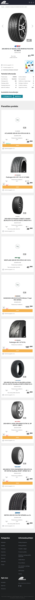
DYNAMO (17, 216)
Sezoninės (3, 555)
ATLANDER (17, 131)
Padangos (3, 548)
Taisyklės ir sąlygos (22, 548)
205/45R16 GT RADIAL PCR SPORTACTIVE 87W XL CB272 (16, 7)
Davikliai (3, 545)
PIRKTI (17, 145)
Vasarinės (3, 552)
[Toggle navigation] (33, 2)
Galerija (20, 573)
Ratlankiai (3, 542)
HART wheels (21, 570)
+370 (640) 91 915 (7, 96)
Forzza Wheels (21, 563)
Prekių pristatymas (22, 542)
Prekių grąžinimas (22, 545)
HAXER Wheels (21, 559)
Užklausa (18, 96)
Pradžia (2, 7)
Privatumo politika (22, 552)
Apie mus (3, 585)
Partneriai (3, 588)
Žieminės (3, 558)
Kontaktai (3, 582)
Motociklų (3, 561)
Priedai (2, 564)
